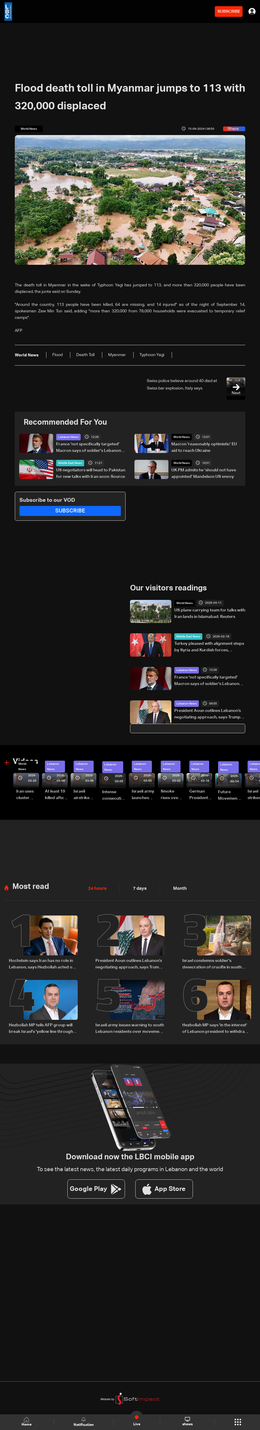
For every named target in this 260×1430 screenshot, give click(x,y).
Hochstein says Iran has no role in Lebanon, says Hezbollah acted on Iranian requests (42, 964)
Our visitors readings (168, 588)
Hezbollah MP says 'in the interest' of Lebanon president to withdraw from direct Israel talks (215, 1028)
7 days (138, 888)
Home (27, 1422)
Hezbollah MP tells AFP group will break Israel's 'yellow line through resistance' (41, 1028)
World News (181, 437)
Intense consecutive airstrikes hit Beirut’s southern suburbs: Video (114, 795)
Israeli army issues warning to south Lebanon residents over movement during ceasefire (129, 1028)
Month (177, 888)
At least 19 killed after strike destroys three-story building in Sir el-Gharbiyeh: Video (56, 795)
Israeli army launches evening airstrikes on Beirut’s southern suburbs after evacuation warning (143, 795)
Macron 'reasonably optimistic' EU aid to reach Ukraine (204, 447)
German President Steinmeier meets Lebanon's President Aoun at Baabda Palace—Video (199, 795)
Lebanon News (68, 437)
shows (187, 1421)
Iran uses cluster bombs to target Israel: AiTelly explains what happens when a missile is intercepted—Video (27, 795)
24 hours (96, 888)
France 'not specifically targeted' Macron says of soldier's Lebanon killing (88, 448)
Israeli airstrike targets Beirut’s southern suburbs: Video (82, 795)
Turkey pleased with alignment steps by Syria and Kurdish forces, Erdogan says (209, 647)
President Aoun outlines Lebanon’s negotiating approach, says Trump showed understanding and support (209, 714)
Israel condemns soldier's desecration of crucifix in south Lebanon (212, 964)
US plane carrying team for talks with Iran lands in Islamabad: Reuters (209, 613)
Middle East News (70, 463)
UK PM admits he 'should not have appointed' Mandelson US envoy (203, 473)
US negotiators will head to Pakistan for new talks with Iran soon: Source (90, 473)
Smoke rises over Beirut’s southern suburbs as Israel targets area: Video (172, 795)
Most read (30, 886)
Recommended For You (65, 422)
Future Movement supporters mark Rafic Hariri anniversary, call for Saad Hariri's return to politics (230, 795)
